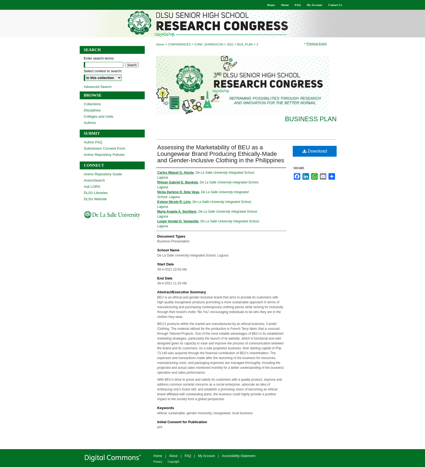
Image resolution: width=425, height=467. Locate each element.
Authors (90, 123)
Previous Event (317, 43)
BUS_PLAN (245, 44)
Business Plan (311, 119)
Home (160, 44)
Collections (92, 104)
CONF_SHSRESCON (209, 44)
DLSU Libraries (96, 193)
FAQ (188, 456)
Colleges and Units (98, 116)
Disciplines (92, 110)
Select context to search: (103, 71)
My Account (206, 456)
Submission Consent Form (104, 148)
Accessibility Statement (238, 456)
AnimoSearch (94, 180)
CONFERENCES (179, 44)
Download (314, 151)
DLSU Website (95, 199)
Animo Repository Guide (103, 174)
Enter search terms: (99, 58)
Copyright (173, 461)
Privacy (157, 461)
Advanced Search (98, 87)
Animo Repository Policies (104, 155)
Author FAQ (93, 142)
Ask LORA (92, 187)
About (173, 456)
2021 (230, 44)
